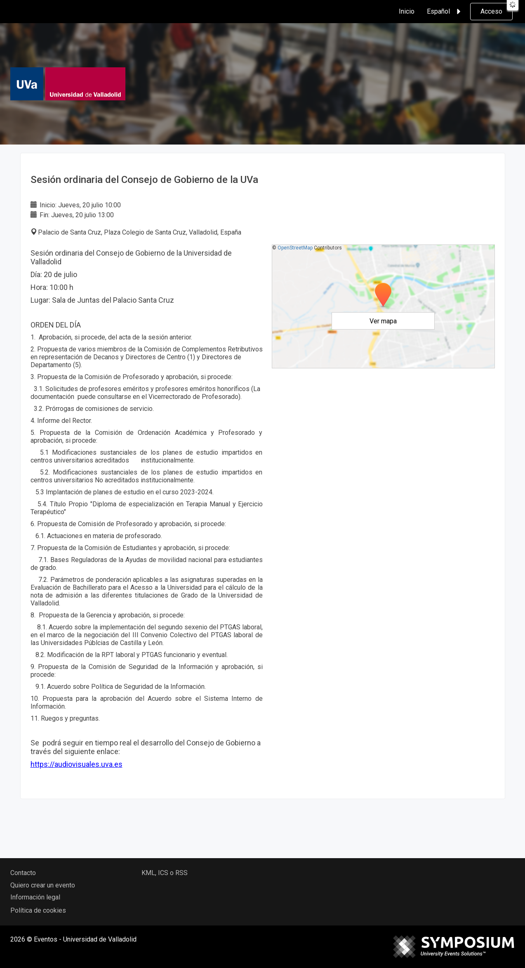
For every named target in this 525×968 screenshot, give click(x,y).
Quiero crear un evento (42, 885)
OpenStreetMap (295, 248)
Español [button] (445, 12)
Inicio (406, 11)
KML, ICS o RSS (164, 873)
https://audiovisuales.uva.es (76, 764)
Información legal (35, 897)
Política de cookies (38, 910)
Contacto (23, 873)
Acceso (491, 11)
